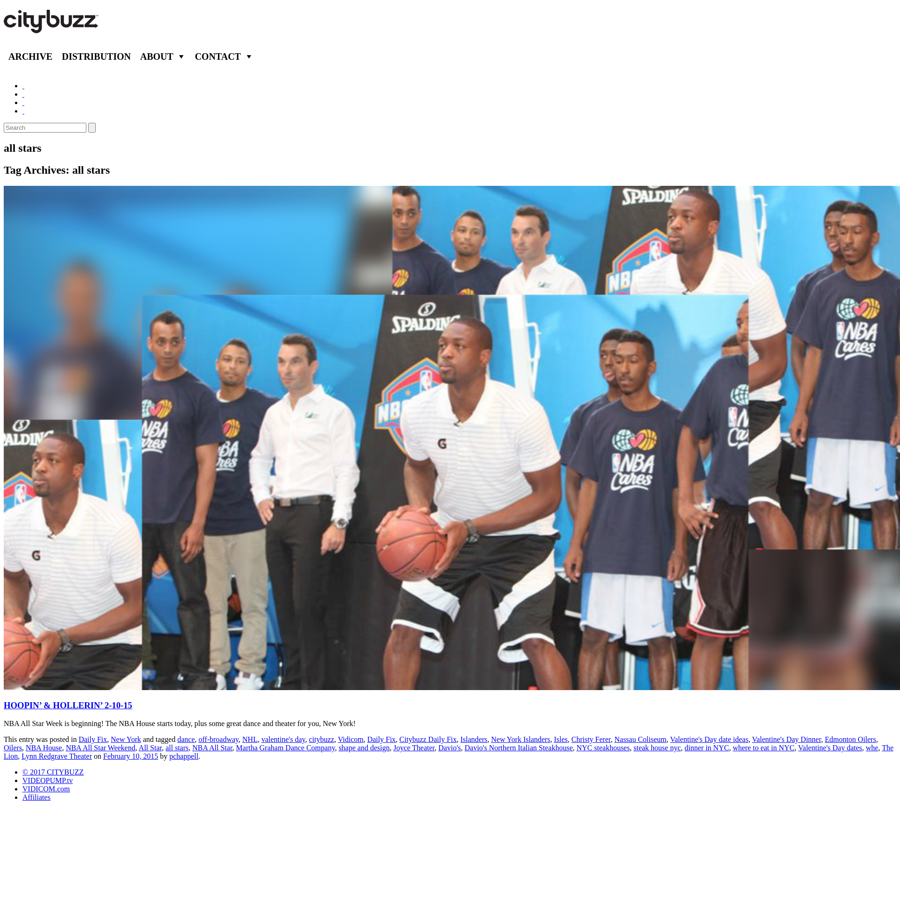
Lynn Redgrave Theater (56, 756)
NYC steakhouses (603, 748)
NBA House (44, 748)
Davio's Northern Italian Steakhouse (518, 748)
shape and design (363, 748)
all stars (177, 748)
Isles (561, 739)
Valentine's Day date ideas (709, 739)
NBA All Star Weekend (100, 748)
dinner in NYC (707, 748)
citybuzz (321, 739)
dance (186, 739)
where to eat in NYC (764, 748)
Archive (30, 56)
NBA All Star (212, 748)
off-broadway (218, 739)
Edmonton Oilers (850, 739)
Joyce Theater (414, 748)
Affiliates (36, 797)
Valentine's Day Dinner (786, 739)
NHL (250, 739)
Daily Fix (92, 739)
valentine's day (283, 739)
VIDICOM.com (46, 789)
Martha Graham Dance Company (285, 748)
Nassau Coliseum (640, 739)
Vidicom (351, 739)
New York (126, 739)
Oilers (13, 748)
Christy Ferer (591, 739)
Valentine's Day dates (830, 748)
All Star (150, 748)
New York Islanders (520, 739)
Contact (218, 56)
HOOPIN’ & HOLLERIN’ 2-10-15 (68, 705)
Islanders (473, 739)
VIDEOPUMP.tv (47, 780)
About (156, 56)
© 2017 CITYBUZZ (53, 772)
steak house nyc (657, 748)
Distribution (96, 56)
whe (872, 748)
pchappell (183, 756)
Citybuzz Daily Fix (428, 739)
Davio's (449, 748)
